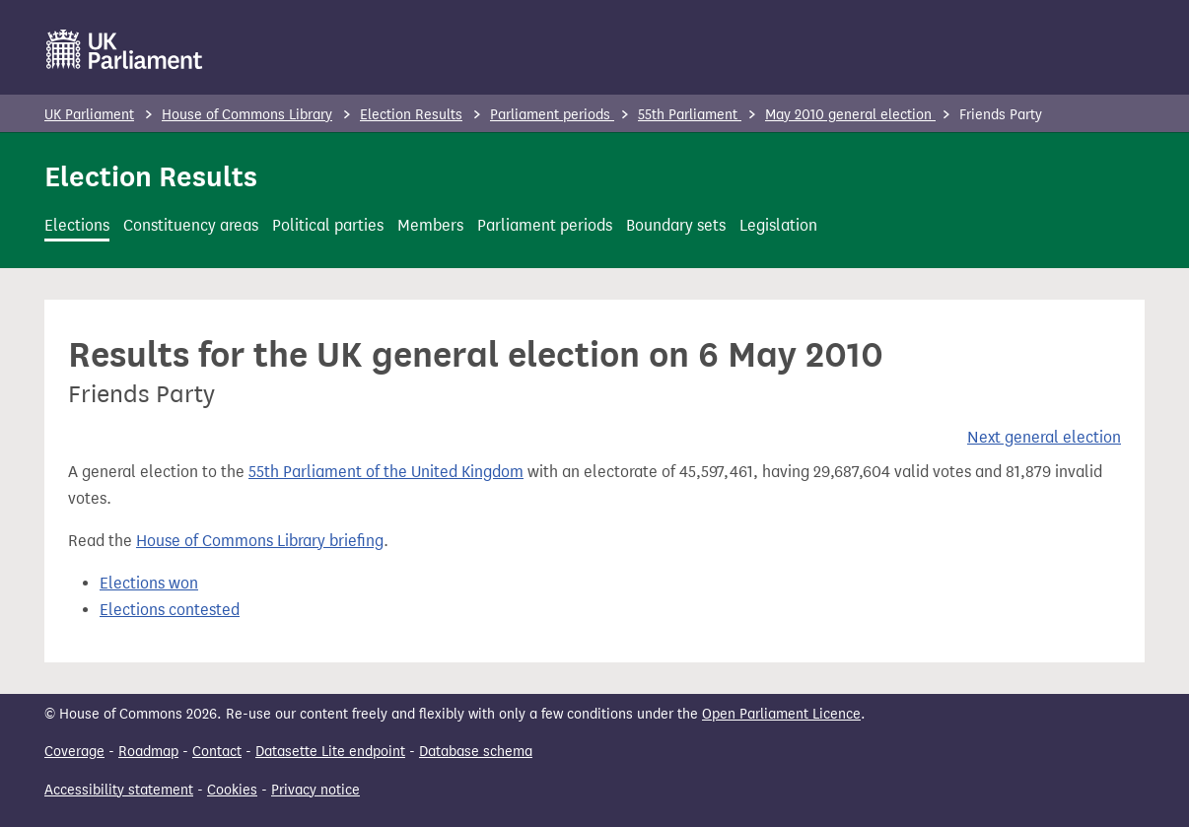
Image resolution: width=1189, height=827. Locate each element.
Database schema (475, 751)
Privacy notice (315, 790)
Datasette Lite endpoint (330, 751)
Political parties (328, 225)
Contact (217, 751)
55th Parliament (689, 114)
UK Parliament (89, 114)
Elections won (149, 583)
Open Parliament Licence (781, 714)
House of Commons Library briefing (260, 540)
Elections (76, 225)
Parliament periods (552, 114)
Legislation (778, 225)
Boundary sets (676, 225)
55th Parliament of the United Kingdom (386, 471)
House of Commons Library (247, 114)
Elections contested (170, 609)
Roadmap (148, 751)
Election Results (411, 114)
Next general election (1044, 437)
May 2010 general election (850, 114)
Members (430, 225)
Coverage (74, 751)
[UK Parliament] (124, 49)
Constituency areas (190, 225)
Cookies (232, 790)
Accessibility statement (118, 790)
